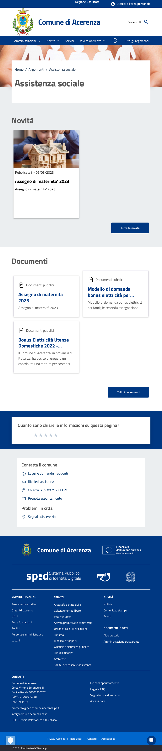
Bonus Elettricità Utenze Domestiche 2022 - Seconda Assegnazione (43, 346)
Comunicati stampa (115, 610)
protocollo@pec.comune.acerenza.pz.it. (36, 708)
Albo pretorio (111, 635)
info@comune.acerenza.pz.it (29, 714)
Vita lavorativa (62, 617)
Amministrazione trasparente (121, 641)
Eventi (107, 616)
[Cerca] (146, 22)
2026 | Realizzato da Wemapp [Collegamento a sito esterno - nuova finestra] (29, 748)
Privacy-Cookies (56, 739)
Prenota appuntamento (104, 683)
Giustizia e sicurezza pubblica (71, 647)
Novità (23, 120)
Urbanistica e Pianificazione (71, 628)
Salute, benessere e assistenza (73, 665)
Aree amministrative (24, 604)
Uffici (15, 616)
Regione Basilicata (87, 2)
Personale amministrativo (27, 634)
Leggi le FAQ (97, 689)
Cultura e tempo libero (67, 610)
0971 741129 (20, 702)
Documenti (30, 261)
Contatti (18, 676)
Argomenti (36, 69)
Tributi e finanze (63, 653)
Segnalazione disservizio (105, 695)
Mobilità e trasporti (65, 641)
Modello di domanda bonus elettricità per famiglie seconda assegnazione (109, 298)
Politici (15, 628)
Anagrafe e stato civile (67, 604)
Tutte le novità (130, 228)
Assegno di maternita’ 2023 (42, 181)
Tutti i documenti (128, 392)
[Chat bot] (151, 740)
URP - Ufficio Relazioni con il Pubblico (34, 720)
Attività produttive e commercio (73, 622)
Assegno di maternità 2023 (40, 297)
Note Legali (76, 739)
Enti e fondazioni (22, 622)
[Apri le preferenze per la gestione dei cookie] (10, 740)
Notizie (108, 604)
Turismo (59, 635)
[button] (130, 4)
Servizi (59, 597)
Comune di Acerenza (69, 22)
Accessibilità (97, 701)
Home (19, 69)
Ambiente (60, 659)
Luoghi (16, 640)
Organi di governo (22, 610)
